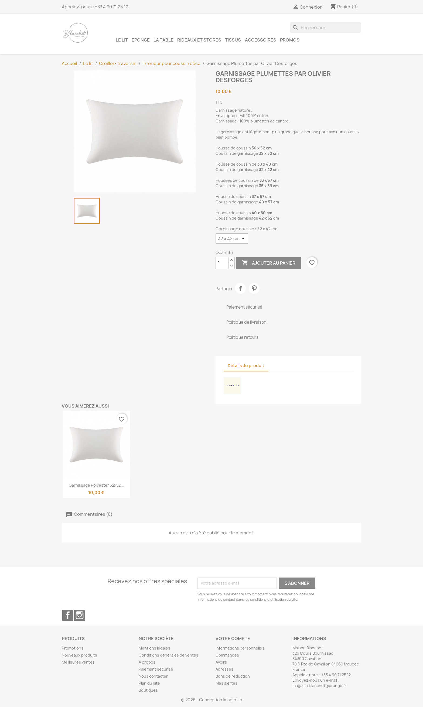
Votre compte (233, 638)
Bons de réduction (233, 676)
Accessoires (260, 40)
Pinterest (254, 288)
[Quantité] (222, 263)
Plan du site (149, 683)
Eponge (141, 40)
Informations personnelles (240, 648)
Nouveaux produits (79, 655)
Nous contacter (153, 676)
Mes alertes (226, 683)
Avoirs (221, 662)
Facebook (67, 615)
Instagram (79, 615)
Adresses (224, 669)
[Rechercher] (325, 27)
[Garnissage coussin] (232, 238)
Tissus (233, 40)
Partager (240, 288)
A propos (147, 662)
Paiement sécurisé (156, 669)
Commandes (227, 655)
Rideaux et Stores (199, 40)
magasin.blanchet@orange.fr (319, 685)
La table (163, 40)
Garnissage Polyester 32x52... (96, 485)
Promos (289, 40)
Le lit (122, 40)
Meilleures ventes (78, 662)
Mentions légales (154, 648)
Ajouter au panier (268, 263)
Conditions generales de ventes (168, 655)
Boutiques (148, 690)
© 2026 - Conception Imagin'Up (211, 700)
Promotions (72, 648)
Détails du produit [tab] (246, 365)
